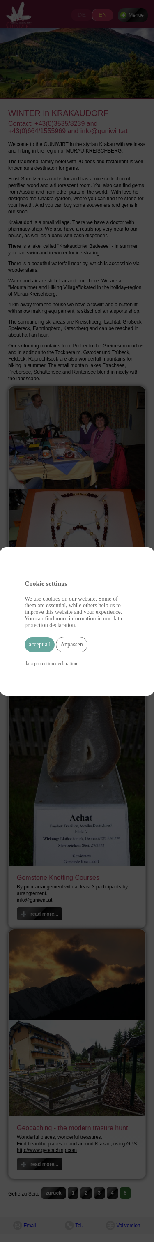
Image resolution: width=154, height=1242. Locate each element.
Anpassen (71, 644)
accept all (40, 644)
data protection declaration (51, 663)
